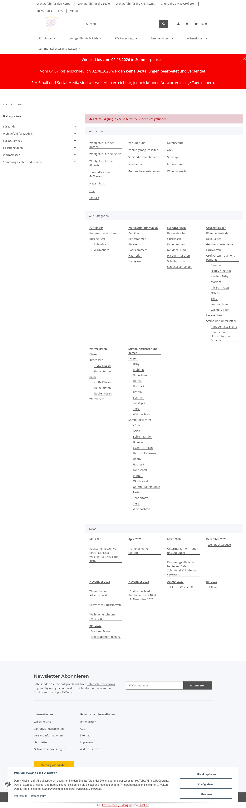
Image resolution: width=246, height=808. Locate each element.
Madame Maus (100, 631)
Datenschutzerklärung (101, 684)
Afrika (136, 425)
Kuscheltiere (97, 239)
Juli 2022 (211, 581)
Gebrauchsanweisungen (144, 171)
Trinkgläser (135, 261)
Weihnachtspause (219, 544)
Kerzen (132, 358)
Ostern (215, 293)
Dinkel (93, 354)
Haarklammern (138, 250)
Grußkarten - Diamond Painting (220, 257)
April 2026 (134, 539)
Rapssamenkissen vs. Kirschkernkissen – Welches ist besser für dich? (103, 555)
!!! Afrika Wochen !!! (181, 587)
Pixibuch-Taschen (178, 255)
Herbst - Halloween (145, 453)
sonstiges (139, 403)
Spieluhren (101, 244)
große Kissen (102, 365)
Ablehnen (206, 794)
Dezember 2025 (216, 539)
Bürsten (133, 244)
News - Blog (44, 11)
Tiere (214, 298)
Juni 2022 (95, 625)
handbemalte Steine (224, 326)
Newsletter (135, 164)
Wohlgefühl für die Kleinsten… (135, 3)
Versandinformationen (142, 157)
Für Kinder (10, 126)
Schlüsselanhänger (179, 266)
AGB (170, 150)
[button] (178, 23)
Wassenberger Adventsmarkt (98, 593)
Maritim (216, 282)
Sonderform (140, 498)
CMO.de (144, 805)
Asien (136, 431)
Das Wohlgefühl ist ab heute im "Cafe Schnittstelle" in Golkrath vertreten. (183, 568)
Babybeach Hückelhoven (105, 605)
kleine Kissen (102, 371)
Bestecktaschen (177, 233)
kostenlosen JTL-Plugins (117, 805)
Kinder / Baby (219, 276)
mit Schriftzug (220, 287)
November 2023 (138, 581)
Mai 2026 (95, 539)
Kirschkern (96, 360)
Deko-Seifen (214, 239)
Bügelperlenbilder (218, 233)
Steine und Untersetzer (221, 321)
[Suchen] (121, 24)
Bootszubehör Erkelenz (106, 637)
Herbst (137, 381)
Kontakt (74, 11)
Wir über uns (136, 143)
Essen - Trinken (143, 447)
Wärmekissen (11, 155)
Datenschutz (38, 796)
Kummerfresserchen (102, 233)
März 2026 (174, 539)
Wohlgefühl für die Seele (94, 3)
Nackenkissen (103, 393)
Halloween (214, 587)
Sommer (138, 397)
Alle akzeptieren (206, 774)
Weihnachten (219, 304)
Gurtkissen (174, 239)
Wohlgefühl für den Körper (54, 3)
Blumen (216, 265)
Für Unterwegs (12, 141)
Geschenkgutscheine (219, 244)
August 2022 (175, 581)
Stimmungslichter (139, 420)
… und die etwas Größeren (178, 3)
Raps (92, 377)
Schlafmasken (176, 261)
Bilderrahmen (137, 239)
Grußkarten (213, 250)
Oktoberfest (140, 481)
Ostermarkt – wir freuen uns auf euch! (182, 551)
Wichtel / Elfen (220, 310)
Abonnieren (197, 685)
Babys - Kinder (142, 436)
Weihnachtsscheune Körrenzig (102, 616)
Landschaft (140, 470)
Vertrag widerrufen (53, 765)
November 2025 (99, 581)
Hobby (137, 459)
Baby (136, 364)
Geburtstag (140, 375)
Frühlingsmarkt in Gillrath (139, 551)
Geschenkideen (13, 148)
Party (136, 492)
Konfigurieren (206, 784)
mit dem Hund (176, 250)
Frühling (138, 369)
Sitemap (172, 157)
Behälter (133, 233)
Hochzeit (138, 386)
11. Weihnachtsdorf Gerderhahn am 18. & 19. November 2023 (142, 595)
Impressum (20, 796)
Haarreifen (135, 255)
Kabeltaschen (176, 244)
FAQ (60, 11)
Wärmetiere (101, 250)
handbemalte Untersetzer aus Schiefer (221, 336)
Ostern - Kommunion (146, 487)
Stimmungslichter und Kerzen (22, 162)
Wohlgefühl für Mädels (18, 133)
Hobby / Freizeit (221, 271)
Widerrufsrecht (177, 171)
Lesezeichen (214, 315)
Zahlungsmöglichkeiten (143, 150)
